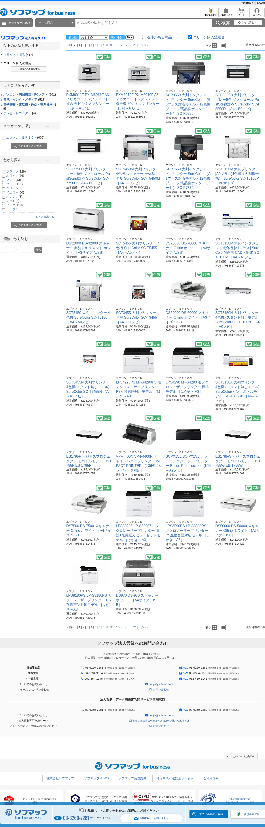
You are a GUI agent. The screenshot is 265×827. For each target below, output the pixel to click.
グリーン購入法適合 (17, 63)
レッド (12, 201)
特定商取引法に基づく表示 (174, 778)
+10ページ (121, 45)
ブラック (16, 171)
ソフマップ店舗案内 (132, 778)
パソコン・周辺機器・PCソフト (29, 94)
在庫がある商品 (18, 54)
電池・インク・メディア (24, 99)
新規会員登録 (210, 14)
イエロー (15, 192)
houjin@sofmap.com (161, 684)
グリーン (14, 188)
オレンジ (14, 196)
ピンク (14, 205)
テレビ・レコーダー (19, 113)
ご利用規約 (248, 3)
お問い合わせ (161, 689)
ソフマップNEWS (96, 778)
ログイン (257, 14)
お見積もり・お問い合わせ (151, 818)
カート (241, 14)
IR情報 (260, 3)
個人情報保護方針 (239, 799)
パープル (14, 209)
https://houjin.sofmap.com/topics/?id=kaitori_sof (161, 720)
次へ (143, 45)
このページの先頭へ (244, 756)
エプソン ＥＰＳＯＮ (25, 137)
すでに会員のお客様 (211, 814)
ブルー (14, 184)
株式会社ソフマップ (60, 778)
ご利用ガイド (226, 14)
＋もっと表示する (43, 216)
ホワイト (15, 175)
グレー (13, 180)
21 (134, 45)
